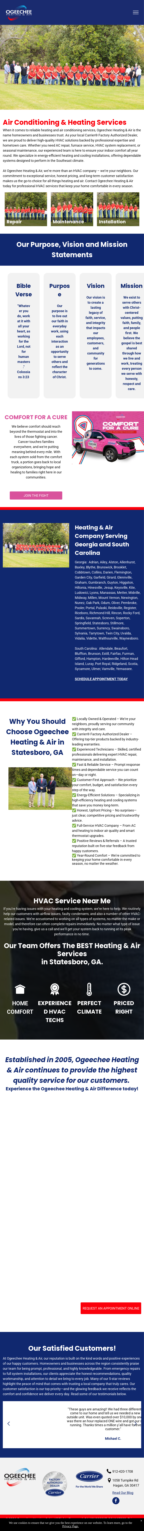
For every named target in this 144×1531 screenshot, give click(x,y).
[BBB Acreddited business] (105, 1130)
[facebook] (115, 1501)
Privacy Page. (70, 1526)
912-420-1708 (122, 1471)
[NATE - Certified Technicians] (105, 1197)
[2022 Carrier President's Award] (38, 1265)
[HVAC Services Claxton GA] (38, 1130)
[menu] (136, 12)
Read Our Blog (122, 1493)
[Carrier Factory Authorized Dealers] (38, 1197)
